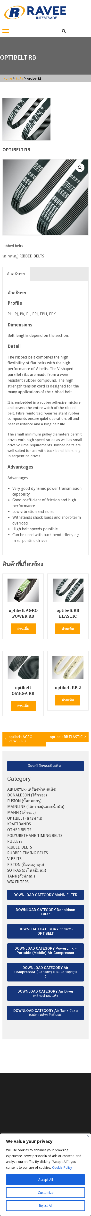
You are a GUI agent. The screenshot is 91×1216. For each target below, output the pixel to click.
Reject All (45, 1206)
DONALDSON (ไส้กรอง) (27, 795)
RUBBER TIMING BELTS (27, 853)
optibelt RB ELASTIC (66, 737)
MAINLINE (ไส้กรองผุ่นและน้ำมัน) (35, 806)
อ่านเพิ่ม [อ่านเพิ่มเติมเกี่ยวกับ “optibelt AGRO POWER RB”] (23, 629)
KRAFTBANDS (19, 824)
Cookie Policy (62, 1167)
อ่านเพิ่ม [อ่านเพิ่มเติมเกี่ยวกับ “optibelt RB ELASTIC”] (68, 629)
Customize (45, 1193)
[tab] (15, 274)
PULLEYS (15, 841)
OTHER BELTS (19, 830)
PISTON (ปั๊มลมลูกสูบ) (25, 864)
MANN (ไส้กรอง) (21, 812)
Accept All (45, 1179)
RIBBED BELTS (31, 256)
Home (8, 78)
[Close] (88, 1136)
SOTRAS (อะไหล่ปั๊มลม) (26, 870)
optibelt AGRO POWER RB (20, 739)
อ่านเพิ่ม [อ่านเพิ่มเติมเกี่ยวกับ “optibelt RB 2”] (68, 700)
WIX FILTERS (18, 882)
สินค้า (19, 78)
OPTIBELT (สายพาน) (24, 818)
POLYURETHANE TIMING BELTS (34, 835)
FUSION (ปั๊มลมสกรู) (24, 801)
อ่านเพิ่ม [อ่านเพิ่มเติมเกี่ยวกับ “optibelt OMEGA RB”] (23, 706)
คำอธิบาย (16, 273)
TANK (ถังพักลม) (21, 876)
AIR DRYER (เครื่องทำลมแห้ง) (31, 789)
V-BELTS (14, 859)
